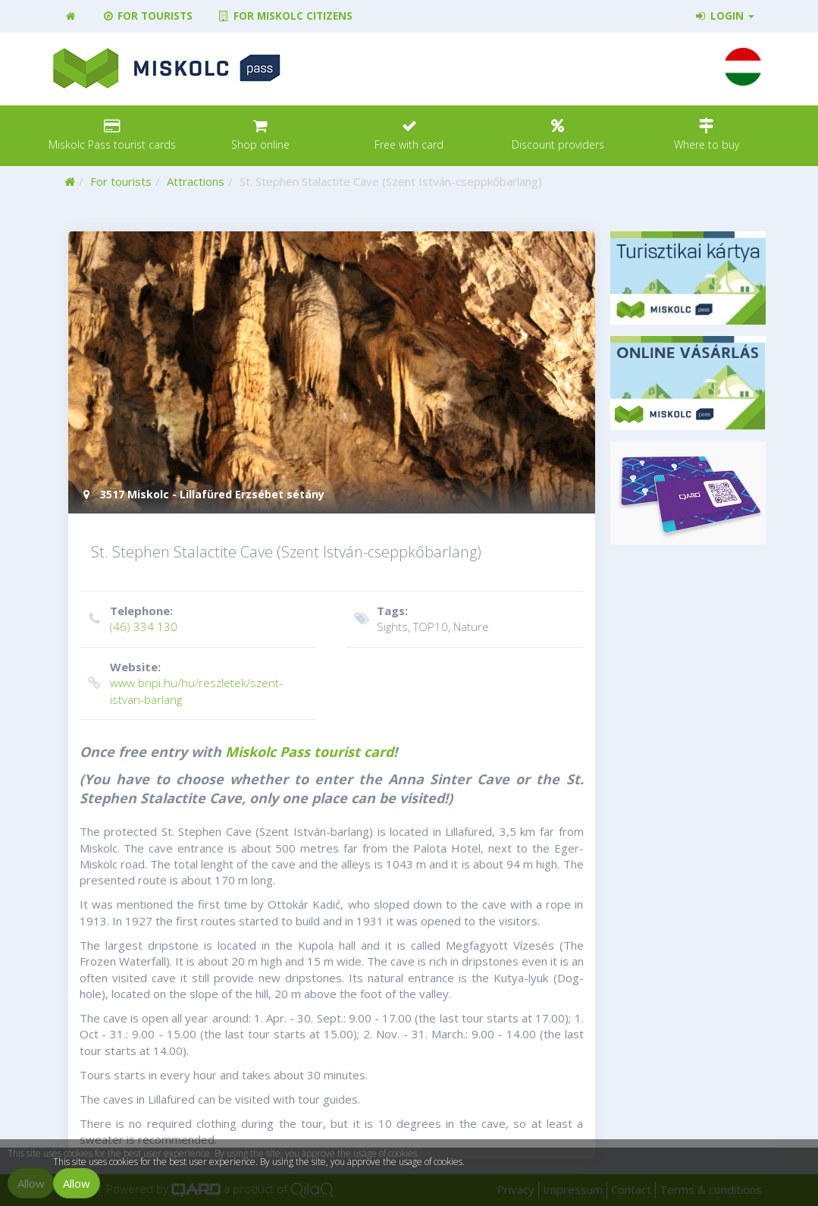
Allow (76, 1183)
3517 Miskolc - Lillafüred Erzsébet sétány (202, 494)
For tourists (147, 16)
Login (724, 16)
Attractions (195, 181)
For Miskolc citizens (284, 16)
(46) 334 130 (196, 618)
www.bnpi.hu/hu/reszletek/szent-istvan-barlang (196, 683)
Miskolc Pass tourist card (309, 752)
